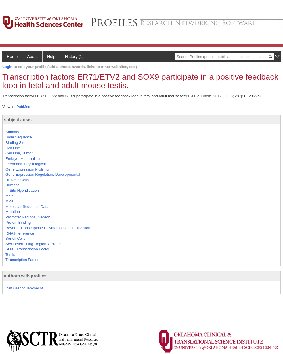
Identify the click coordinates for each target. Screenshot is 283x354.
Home (12, 56)
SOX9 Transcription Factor (27, 249)
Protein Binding (18, 222)
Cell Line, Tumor (19, 153)
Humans (12, 185)
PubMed (23, 107)
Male (9, 196)
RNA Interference (19, 233)
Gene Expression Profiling (27, 169)
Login (7, 67)
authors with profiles (25, 275)
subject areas (18, 119)
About (32, 56)
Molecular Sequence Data (27, 206)
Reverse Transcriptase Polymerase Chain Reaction (47, 228)
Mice (9, 201)
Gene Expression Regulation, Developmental (42, 174)
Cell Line (12, 148)
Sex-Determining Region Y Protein (33, 244)
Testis (10, 254)
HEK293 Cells (17, 180)
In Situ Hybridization (22, 190)
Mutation (12, 212)
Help (51, 56)
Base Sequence (18, 137)
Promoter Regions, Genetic (28, 217)
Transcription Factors (23, 260)
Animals (12, 132)
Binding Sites (16, 142)
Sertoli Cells (15, 238)
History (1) (74, 56)
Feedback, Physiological (25, 164)
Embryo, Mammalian (22, 158)
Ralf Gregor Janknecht (24, 288)
